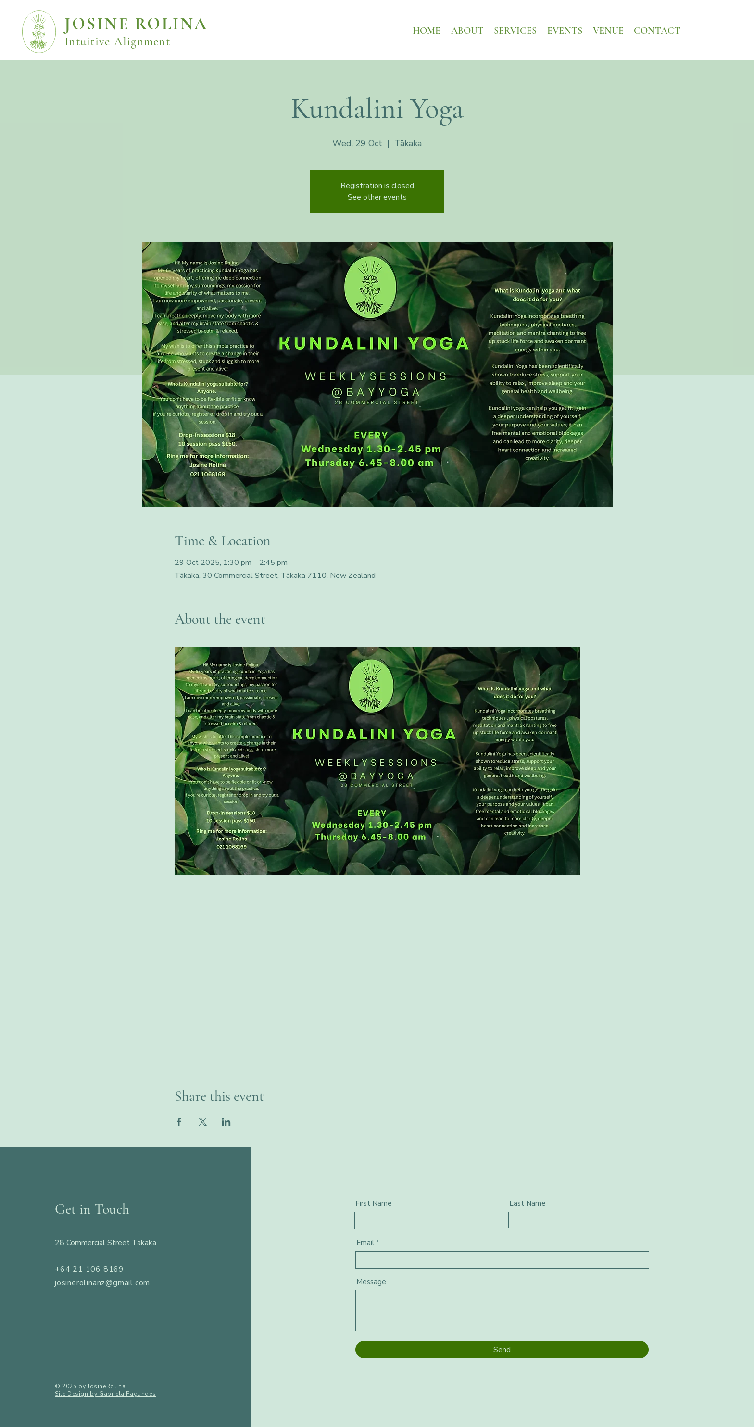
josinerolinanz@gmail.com (102, 1282)
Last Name (527, 1203)
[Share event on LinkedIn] (226, 1122)
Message (371, 1282)
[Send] (502, 1349)
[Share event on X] (202, 1122)
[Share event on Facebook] (179, 1122)
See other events (377, 197)
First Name (373, 1203)
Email (365, 1243)
